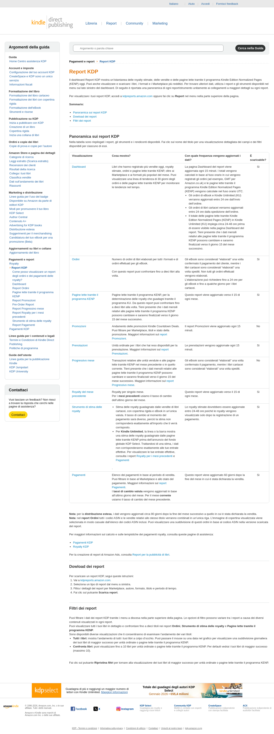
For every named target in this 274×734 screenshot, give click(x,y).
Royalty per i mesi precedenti (154, 456)
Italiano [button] (175, 4)
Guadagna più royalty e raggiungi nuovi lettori (151, 708)
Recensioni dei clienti (22, 165)
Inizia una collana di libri (24, 135)
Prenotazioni (79, 345)
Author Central (18, 217)
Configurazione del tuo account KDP (32, 72)
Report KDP (19, 267)
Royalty (14, 263)
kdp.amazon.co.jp (193, 728)
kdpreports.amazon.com (137, 96)
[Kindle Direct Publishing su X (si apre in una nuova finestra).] (101, 709)
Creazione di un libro (22, 127)
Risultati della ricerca (22, 169)
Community (134, 23)
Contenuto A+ (17, 221)
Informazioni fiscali (20, 84)
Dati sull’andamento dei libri (26, 181)
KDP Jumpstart (18, 367)
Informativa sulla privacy (111, 728)
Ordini (76, 259)
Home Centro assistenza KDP (28, 61)
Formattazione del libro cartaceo (29, 95)
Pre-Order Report (23, 304)
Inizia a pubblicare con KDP (26, 122)
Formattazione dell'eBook (25, 107)
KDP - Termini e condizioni (84, 728)
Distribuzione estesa (22, 229)
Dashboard (19, 284)
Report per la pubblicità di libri (150, 554)
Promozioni (79, 326)
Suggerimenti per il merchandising (30, 233)
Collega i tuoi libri (20, 173)
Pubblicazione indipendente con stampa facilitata (221, 708)
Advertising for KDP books (25, 225)
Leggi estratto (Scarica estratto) (28, 161)
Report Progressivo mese (28, 308)
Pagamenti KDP (19, 329)
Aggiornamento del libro (24, 252)
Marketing (159, 23)
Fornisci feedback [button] (229, 4)
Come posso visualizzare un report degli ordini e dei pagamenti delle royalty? (33, 276)
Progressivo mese (83, 360)
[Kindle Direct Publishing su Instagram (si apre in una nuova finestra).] (125, 709)
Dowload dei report (84, 116)
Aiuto (191, 3)
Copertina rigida (19, 131)
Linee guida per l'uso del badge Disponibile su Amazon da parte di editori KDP (30, 200)
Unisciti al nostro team (171, 728)
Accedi (205, 3)
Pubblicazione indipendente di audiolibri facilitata (257, 708)
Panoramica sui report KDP (90, 112)
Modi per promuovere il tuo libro (29, 209)
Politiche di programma (23, 348)
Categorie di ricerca (21, 157)
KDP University (18, 371)
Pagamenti (122, 460)
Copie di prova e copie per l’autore (30, 146)
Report (111, 23)
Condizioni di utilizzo (136, 728)
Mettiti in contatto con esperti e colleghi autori (187, 708)
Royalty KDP (81, 546)
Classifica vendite (20, 177)
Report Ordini (20, 288)
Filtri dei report (82, 120)
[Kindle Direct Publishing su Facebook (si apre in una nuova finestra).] (79, 709)
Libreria (91, 23)
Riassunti (15, 185)
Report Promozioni (24, 300)
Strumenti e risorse (21, 111)
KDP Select (16, 213)
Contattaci (18, 415)
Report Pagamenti (23, 325)
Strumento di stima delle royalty (31, 320)
